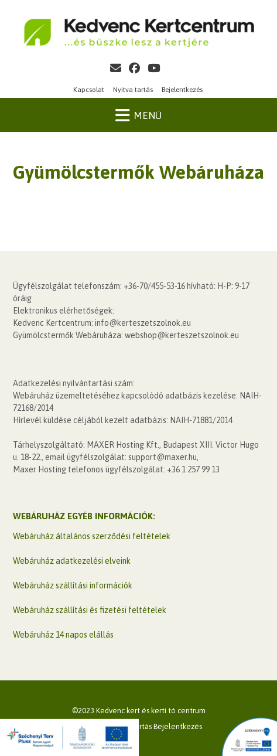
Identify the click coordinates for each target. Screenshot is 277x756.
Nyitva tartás (133, 90)
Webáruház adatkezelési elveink (72, 561)
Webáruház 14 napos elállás (63, 634)
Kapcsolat (88, 90)
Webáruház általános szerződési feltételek (91, 536)
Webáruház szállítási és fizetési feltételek (89, 610)
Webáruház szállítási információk (72, 585)
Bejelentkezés (182, 90)
